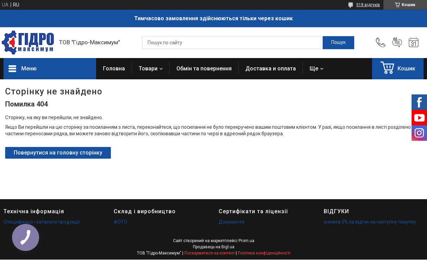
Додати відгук (397, 42)
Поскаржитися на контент (209, 253)
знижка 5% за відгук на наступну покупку (370, 222)
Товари (148, 68)
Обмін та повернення (204, 68)
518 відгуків (368, 4)
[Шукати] (338, 42)
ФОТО (120, 222)
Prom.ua (246, 240)
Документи (231, 222)
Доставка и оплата (270, 68)
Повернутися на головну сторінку (58, 152)
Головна (114, 68)
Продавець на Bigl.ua (213, 246)
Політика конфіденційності (264, 253)
